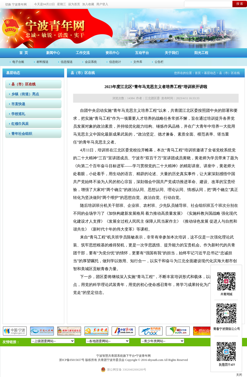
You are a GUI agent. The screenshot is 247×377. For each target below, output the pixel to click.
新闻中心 (53, 53)
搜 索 (239, 3)
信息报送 (67, 62)
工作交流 (83, 53)
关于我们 (172, 53)
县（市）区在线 (23, 84)
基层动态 (210, 73)
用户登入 (102, 4)
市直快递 (18, 104)
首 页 (23, 53)
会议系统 (91, 62)
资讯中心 (112, 53)
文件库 (137, 62)
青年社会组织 (21, 134)
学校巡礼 (18, 114)
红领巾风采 (20, 124)
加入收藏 (88, 4)
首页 (198, 73)
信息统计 (115, 62)
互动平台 (142, 53)
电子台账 (18, 62)
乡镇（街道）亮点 (25, 94)
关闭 (239, 375)
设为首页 (74, 4)
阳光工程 (201, 53)
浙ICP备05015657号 (71, 360)
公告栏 (159, 62)
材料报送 (42, 62)
